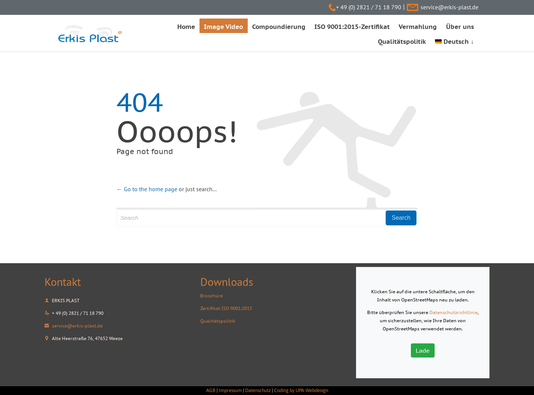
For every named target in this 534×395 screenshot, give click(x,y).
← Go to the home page (146, 189)
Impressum (230, 390)
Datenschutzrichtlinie (453, 312)
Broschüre (211, 295)
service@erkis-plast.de (449, 7)
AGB (210, 390)
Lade (423, 350)
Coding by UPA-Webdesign (301, 390)
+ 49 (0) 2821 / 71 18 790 (368, 7)
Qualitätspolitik (217, 321)
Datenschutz (258, 390)
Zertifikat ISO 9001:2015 (226, 308)
